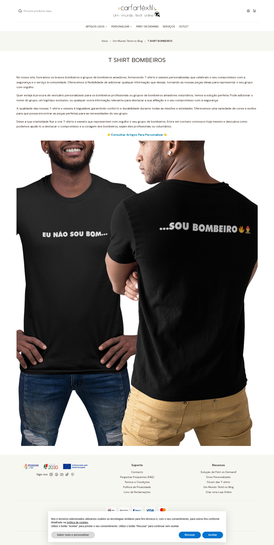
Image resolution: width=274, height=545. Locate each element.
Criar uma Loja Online (219, 492)
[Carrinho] (254, 11)
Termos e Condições (137, 482)
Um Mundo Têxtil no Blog (128, 41)
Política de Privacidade (137, 487)
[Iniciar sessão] (248, 11)
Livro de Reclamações (137, 492)
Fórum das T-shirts (218, 482)
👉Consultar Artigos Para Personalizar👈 (137, 135)
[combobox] (55, 11)
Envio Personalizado (218, 477)
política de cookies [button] (77, 522)
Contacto (137, 472)
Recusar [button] (190, 534)
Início (105, 41)
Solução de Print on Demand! (218, 472)
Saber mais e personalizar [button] (73, 534)
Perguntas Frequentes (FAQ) (137, 477)
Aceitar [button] (212, 534)
